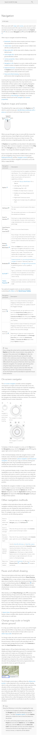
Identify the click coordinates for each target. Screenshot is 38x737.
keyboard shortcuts (7, 157)
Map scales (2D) (8, 50)
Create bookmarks (16, 259)
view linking (14, 95)
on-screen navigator (9, 383)
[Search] (32, 2)
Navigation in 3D (8, 63)
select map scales (7, 633)
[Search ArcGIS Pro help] (17, 2)
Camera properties (9, 59)
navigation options (21, 714)
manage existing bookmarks (29, 263)
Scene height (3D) (9, 54)
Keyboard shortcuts (9, 67)
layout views (6, 612)
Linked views (7, 46)
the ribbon (12, 291)
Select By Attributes (19, 544)
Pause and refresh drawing (11, 74)
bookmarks (20, 561)
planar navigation (22, 458)
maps (15, 26)
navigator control (22, 157)
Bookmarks (7, 41)
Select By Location (30, 544)
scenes (21, 26)
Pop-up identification (25, 181)
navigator (20, 97)
